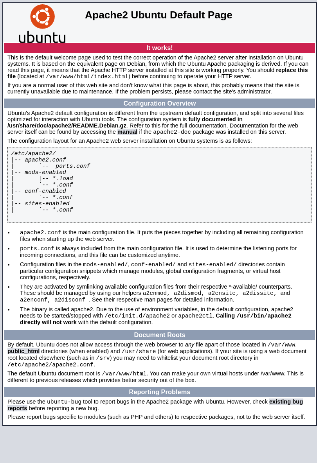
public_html (23, 380)
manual (127, 134)
